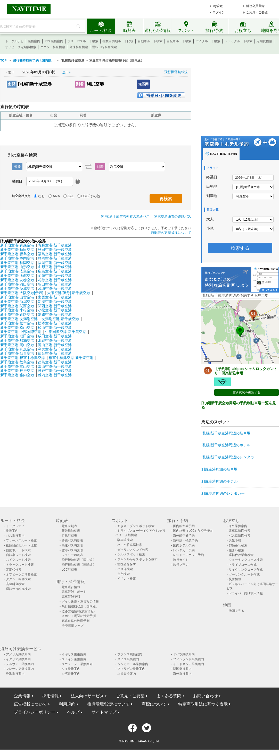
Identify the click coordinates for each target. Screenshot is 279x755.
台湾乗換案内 (71, 673)
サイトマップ (104, 712)
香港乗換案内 (15, 673)
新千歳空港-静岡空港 (17, 258)
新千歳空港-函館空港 (17, 275)
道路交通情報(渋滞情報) (78, 611)
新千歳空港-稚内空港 (17, 375)
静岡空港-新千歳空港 (55, 258)
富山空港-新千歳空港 (55, 366)
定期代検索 (264, 41)
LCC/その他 (90, 196)
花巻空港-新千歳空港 (55, 280)
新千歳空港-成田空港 (17, 336)
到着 (80, 84)
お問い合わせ (205, 696)
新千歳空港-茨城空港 (17, 288)
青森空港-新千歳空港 (55, 245)
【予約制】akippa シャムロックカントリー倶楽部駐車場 (245, 371)
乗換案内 (34, 41)
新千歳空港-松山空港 (17, 327)
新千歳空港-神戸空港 (17, 370)
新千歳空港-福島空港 (17, 254)
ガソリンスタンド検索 (132, 550)
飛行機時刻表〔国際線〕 (79, 565)
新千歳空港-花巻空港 (17, 280)
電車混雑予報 (71, 596)
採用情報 (50, 696)
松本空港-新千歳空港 (55, 323)
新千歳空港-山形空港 (17, 267)
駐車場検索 (125, 540)
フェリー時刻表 (72, 555)
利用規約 (67, 704)
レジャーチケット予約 (188, 555)
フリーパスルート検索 (82, 41)
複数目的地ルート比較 (117, 41)
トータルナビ (14, 41)
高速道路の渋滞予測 (75, 621)
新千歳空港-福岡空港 (17, 263)
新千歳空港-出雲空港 (17, 297)
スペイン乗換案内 (74, 659)
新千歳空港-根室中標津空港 (22, 358)
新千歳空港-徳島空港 (17, 362)
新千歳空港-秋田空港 (17, 249)
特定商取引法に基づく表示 (203, 704)
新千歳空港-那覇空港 (17, 340)
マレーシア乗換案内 (20, 669)
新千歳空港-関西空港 (17, 306)
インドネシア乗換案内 (188, 664)
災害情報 (235, 579)
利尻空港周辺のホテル (219, 481)
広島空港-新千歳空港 (55, 271)
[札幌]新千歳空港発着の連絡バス (125, 216)
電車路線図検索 (239, 531)
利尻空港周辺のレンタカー (223, 493)
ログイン (218, 12)
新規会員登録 (255, 6)
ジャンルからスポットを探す (137, 559)
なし (41, 196)
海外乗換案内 (238, 526)
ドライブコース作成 (243, 565)
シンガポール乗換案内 (132, 664)
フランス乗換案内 (129, 654)
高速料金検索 (78, 47)
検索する (240, 248)
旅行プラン (180, 565)
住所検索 (123, 574)
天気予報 (235, 540)
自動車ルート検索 (150, 41)
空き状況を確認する (246, 392)
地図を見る (236, 611)
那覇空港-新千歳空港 (55, 340)
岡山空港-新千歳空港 (55, 345)
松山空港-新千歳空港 (55, 327)
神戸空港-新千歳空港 (55, 370)
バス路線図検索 (239, 535)
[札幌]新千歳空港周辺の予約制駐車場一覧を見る (238, 405)
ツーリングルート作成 (244, 574)
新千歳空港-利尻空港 (17, 349)
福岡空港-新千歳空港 (55, 263)
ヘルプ (73, 712)
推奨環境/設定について (108, 704)
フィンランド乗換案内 (188, 659)
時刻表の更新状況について (171, 233)
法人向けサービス (87, 696)
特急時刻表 (69, 535)
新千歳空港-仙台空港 (17, 353)
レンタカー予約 (184, 550)
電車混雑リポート (74, 592)
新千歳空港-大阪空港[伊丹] (21, 293)
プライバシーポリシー (34, 712)
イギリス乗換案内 (74, 654)
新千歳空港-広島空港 (17, 271)
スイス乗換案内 (128, 659)
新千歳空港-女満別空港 (19, 319)
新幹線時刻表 (71, 531)
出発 (11, 84)
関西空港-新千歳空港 (55, 306)
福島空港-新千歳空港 (55, 254)
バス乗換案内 (54, 41)
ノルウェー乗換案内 (20, 664)
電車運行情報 (71, 587)
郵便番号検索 (238, 545)
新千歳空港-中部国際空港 (20, 332)
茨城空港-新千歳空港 (55, 288)
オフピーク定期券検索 (20, 47)
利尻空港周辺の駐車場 (219, 469)
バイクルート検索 (207, 41)
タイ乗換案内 (71, 669)
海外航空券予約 (184, 535)
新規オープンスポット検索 (135, 526)
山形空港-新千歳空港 (55, 267)
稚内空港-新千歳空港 (55, 375)
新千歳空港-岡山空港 (17, 345)
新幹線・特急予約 (185, 540)
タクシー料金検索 (52, 47)
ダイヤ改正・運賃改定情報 (80, 601)
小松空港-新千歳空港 (55, 310)
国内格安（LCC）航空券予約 (193, 531)
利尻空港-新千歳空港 (55, 349)
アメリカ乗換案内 (18, 654)
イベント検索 (126, 578)
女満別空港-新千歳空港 (60, 319)
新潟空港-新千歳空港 (55, 301)
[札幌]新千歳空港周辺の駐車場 (225, 433)
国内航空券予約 (184, 526)
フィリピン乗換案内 (131, 669)
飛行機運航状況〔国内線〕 (80, 606)
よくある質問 (169, 696)
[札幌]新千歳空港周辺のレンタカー (229, 457)
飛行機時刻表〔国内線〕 (79, 560)
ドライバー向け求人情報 (246, 593)
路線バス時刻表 (72, 540)
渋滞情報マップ (72, 626)
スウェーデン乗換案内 (77, 664)
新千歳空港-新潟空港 (17, 301)
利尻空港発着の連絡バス (172, 216)
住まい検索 (236, 550)
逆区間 (143, 84)
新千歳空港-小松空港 (17, 310)
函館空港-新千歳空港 (55, 275)
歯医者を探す (126, 564)
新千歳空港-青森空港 (17, 245)
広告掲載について (30, 704)
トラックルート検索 (238, 41)
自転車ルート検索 (179, 41)
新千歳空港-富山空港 (17, 366)
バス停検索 (125, 569)
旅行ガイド (180, 560)
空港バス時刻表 (72, 550)
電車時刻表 (69, 526)
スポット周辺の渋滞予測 (79, 616)
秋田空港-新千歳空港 (55, 249)
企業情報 (22, 696)
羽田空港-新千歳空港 (55, 284)
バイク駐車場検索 (129, 545)
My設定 (217, 6)
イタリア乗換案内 (18, 659)
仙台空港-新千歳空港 (55, 353)
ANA (56, 196)
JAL (71, 196)
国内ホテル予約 (184, 545)
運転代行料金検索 (104, 47)
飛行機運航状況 (176, 72)
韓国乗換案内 (182, 669)
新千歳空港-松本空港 (17, 323)
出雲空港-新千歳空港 (55, 297)
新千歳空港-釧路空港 (17, 314)
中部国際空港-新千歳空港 (65, 332)
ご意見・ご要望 (257, 12)
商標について (154, 704)
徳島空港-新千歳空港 (55, 362)
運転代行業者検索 (241, 555)
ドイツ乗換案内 (184, 654)
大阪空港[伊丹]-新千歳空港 (68, 293)
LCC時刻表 (69, 569)
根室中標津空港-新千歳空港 (71, 358)
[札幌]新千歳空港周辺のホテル (225, 445)
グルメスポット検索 (131, 554)
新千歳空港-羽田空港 (17, 284)
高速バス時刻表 (72, 545)
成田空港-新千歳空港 (55, 336)
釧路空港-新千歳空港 (55, 314)
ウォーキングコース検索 (246, 560)
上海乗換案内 (126, 673)
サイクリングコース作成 (246, 569)
